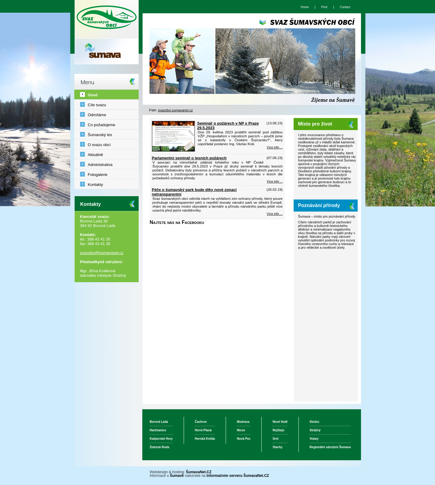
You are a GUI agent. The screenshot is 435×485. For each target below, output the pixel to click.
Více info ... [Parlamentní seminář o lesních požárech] (274, 181)
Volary (314, 438)
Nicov (241, 430)
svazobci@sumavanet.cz (102, 252)
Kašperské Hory (161, 438)
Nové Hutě (279, 421)
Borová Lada (159, 421)
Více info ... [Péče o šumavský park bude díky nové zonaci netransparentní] (274, 213)
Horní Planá (203, 430)
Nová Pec (243, 438)
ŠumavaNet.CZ (198, 472)
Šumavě (177, 476)
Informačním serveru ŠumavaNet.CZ (238, 476)
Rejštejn (278, 430)
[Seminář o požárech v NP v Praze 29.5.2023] (173, 150)
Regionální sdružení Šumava (330, 447)
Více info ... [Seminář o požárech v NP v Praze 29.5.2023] (274, 147)
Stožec (314, 421)
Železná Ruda (159, 447)
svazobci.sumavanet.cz (175, 110)
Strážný (315, 430)
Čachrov (201, 421)
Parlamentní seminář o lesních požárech (189, 158)
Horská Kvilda (205, 438)
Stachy (277, 447)
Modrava (243, 421)
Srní (275, 438)
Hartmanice (158, 430)
